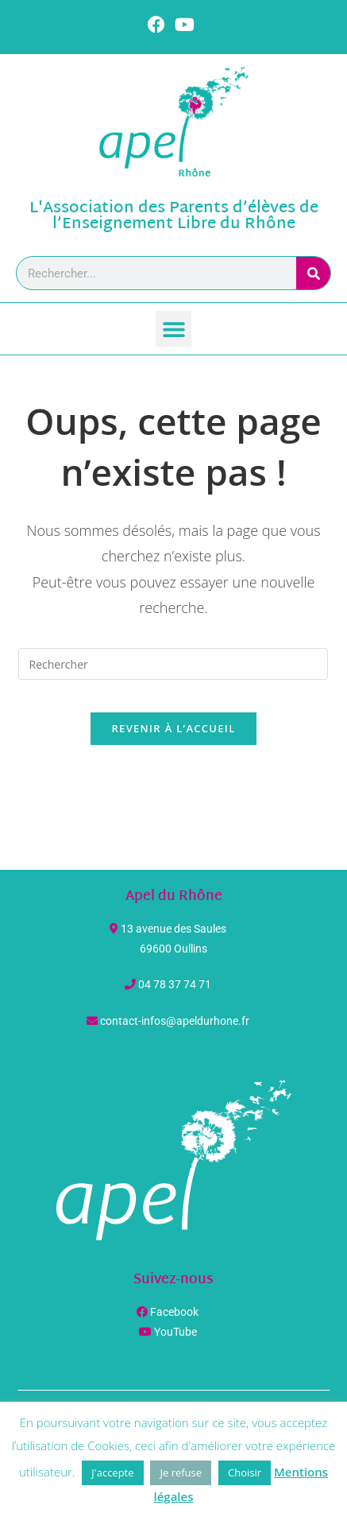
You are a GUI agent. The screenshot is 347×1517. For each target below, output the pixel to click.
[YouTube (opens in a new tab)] (184, 24)
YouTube (175, 1331)
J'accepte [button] (112, 1472)
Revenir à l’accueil (173, 728)
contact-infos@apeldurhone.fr (174, 1021)
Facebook (174, 1312)
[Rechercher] (313, 273)
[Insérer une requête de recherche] (173, 664)
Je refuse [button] (181, 1472)
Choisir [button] (244, 1472)
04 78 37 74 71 (174, 984)
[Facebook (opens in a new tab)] (159, 24)
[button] (173, 329)
